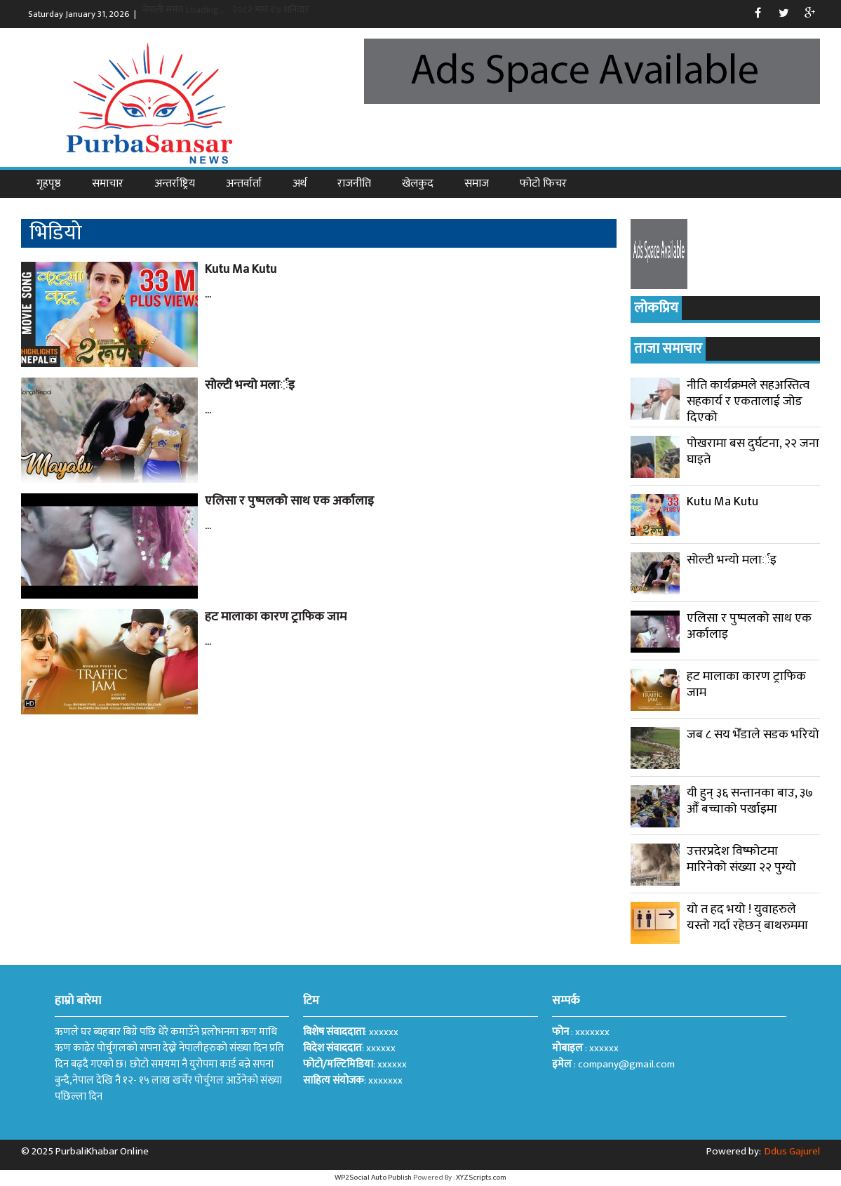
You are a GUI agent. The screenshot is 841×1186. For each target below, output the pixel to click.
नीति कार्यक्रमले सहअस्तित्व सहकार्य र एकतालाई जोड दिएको (748, 401)
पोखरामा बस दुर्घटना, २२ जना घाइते (753, 451)
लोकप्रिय (656, 308)
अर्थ (299, 183)
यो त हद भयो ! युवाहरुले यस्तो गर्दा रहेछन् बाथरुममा (747, 917)
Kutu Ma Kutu (240, 269)
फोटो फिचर (543, 183)
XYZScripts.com (481, 1177)
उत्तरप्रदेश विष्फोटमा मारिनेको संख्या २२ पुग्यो (741, 859)
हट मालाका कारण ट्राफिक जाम (276, 616)
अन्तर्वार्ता (244, 183)
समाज (476, 183)
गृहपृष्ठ (48, 183)
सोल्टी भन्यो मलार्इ (250, 385)
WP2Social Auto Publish (373, 1177)
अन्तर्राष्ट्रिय (174, 183)
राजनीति (354, 183)
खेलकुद (417, 183)
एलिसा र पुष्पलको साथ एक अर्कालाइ (289, 501)
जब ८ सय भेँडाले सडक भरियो (753, 734)
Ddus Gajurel (792, 1151)
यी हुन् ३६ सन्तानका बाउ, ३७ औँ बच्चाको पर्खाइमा (750, 801)
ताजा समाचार (668, 349)
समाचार (107, 183)
